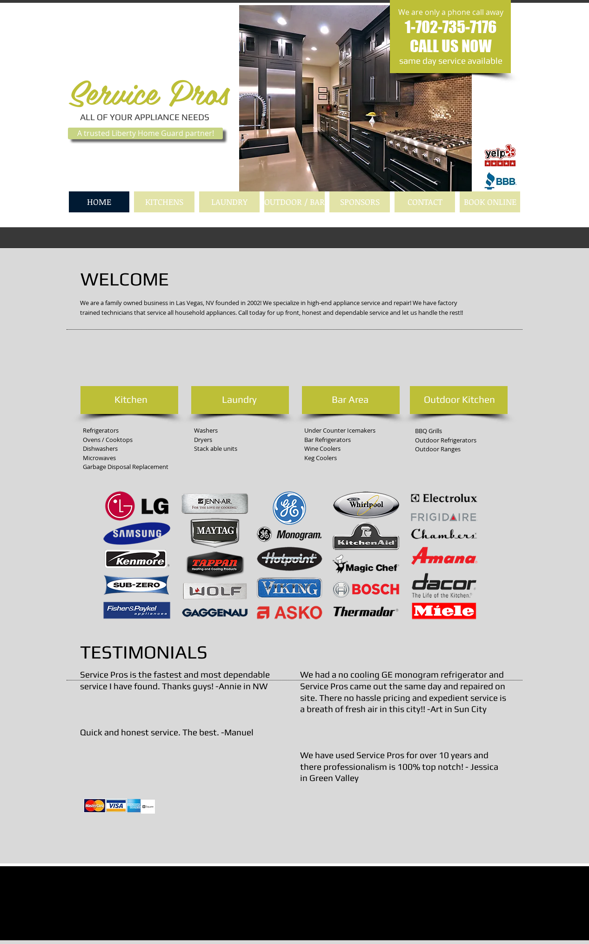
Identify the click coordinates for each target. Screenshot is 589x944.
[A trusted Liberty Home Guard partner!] (145, 133)
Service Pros (148, 91)
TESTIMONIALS (143, 652)
